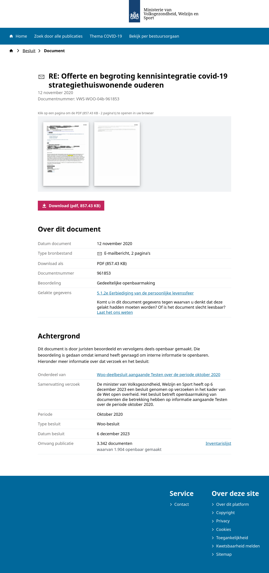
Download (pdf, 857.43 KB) (71, 205)
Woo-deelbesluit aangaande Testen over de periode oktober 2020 (158, 374)
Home (18, 36)
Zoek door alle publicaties (58, 36)
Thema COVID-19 (106, 36)
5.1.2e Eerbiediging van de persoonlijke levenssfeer (145, 293)
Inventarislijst (218, 443)
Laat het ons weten (115, 312)
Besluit (30, 51)
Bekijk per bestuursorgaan (154, 36)
